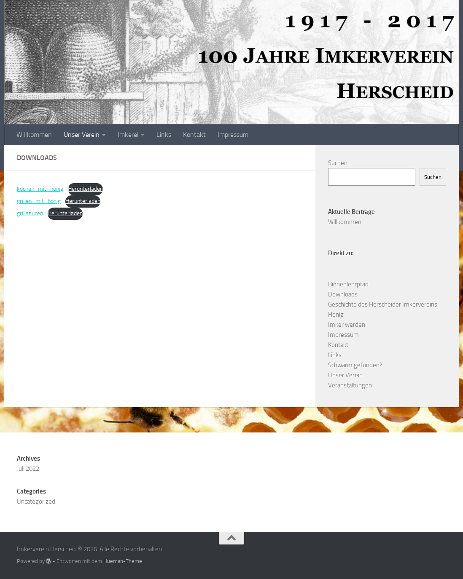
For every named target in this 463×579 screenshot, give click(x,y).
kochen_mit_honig (40, 188)
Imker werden (346, 324)
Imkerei (128, 135)
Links (163, 135)
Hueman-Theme (122, 561)
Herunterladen (85, 188)
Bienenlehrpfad (348, 284)
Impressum (233, 135)
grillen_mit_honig (39, 201)
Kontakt (194, 135)
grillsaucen (30, 213)
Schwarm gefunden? (355, 365)
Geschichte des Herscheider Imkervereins (382, 304)
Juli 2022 (28, 468)
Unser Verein (82, 135)
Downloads (343, 294)
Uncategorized (36, 501)
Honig (336, 314)
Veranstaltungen (350, 385)
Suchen (337, 163)
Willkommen (34, 135)
